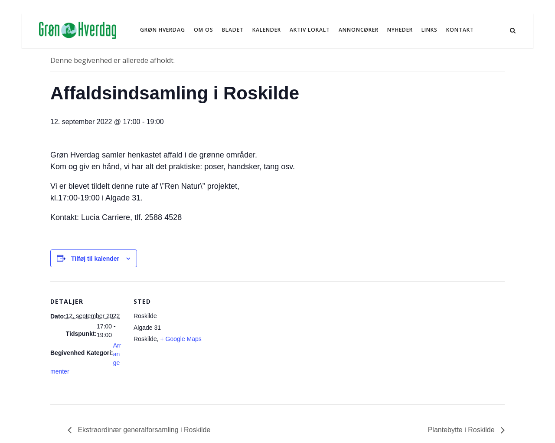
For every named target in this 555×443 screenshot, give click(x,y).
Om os (203, 29)
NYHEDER (400, 29)
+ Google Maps (180, 338)
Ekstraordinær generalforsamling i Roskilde (143, 429)
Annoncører (359, 29)
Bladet (233, 29)
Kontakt (460, 29)
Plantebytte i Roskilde (462, 429)
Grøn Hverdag (162, 29)
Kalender (266, 29)
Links (429, 29)
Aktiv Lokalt (310, 29)
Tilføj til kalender (95, 258)
